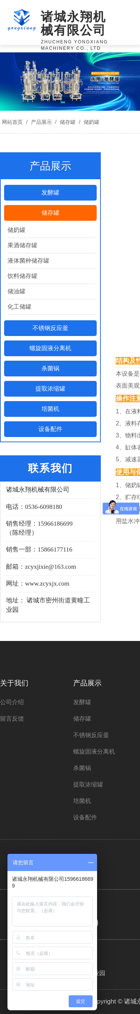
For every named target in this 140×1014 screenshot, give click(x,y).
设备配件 (50, 429)
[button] (63, 103)
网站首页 (12, 122)
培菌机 (50, 409)
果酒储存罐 (22, 245)
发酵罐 (50, 192)
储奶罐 (90, 122)
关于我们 (14, 683)
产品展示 (41, 122)
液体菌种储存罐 (28, 260)
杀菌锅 (50, 368)
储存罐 (67, 122)
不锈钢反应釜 (50, 328)
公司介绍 (12, 702)
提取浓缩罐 (50, 388)
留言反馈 (12, 718)
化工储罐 (19, 306)
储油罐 (16, 291)
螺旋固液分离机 (50, 348)
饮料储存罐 (22, 276)
